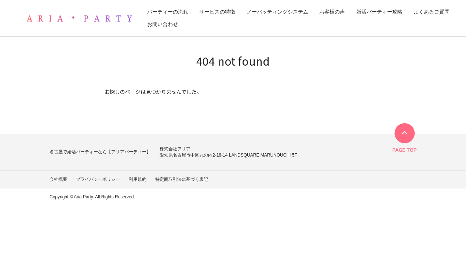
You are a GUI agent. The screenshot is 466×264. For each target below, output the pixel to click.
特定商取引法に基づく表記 (181, 179)
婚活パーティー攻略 (379, 12)
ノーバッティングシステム (277, 12)
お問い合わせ (162, 24)
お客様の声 (332, 12)
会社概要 (58, 179)
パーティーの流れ (167, 12)
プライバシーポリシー (98, 179)
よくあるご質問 (431, 12)
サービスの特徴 (217, 12)
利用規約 (137, 179)
